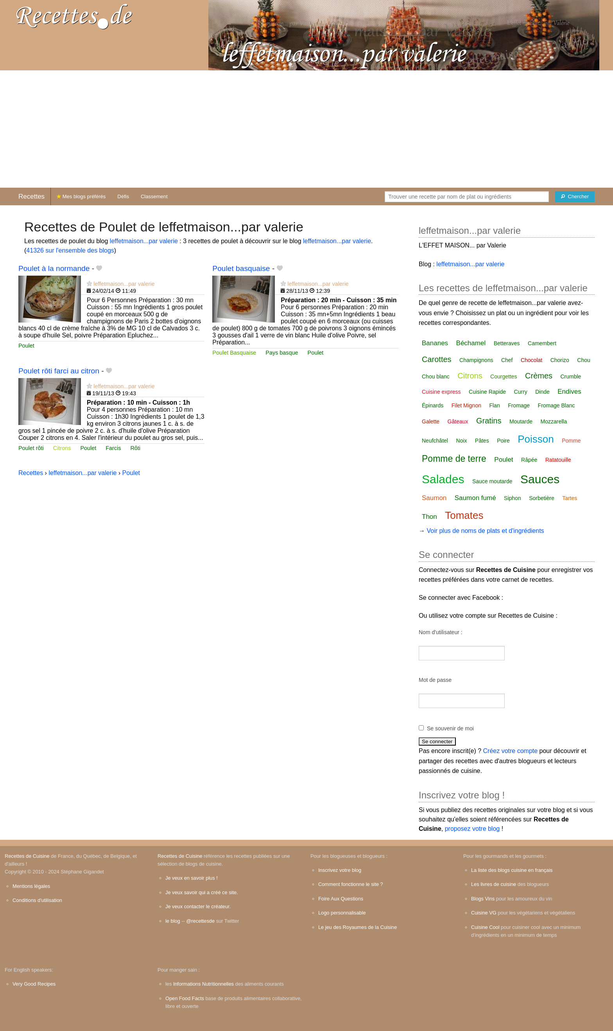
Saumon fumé (475, 498)
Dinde (542, 392)
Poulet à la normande (54, 268)
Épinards (432, 405)
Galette (430, 421)
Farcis (113, 448)
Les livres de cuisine (493, 884)
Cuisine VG (483, 913)
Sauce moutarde (492, 481)
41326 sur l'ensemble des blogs (70, 250)
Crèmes (538, 375)
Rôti (135, 448)
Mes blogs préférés (81, 196)
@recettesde (200, 921)
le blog (172, 921)
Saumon (434, 498)
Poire (503, 441)
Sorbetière (541, 498)
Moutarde (520, 421)
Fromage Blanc (556, 405)
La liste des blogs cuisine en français (511, 870)
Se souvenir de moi (450, 728)
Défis (123, 196)
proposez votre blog (472, 828)
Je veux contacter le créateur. (198, 906)
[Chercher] (575, 196)
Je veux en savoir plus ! (191, 878)
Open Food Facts (184, 998)
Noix (461, 441)
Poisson (536, 439)
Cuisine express (441, 392)
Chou (583, 360)
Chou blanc (436, 376)
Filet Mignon (466, 405)
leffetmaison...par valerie (144, 241)
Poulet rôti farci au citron (58, 371)
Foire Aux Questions (340, 899)
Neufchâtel (435, 441)
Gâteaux (458, 421)
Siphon (512, 498)
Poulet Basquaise (234, 353)
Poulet (26, 345)
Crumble (571, 376)
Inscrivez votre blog (339, 870)
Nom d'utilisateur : (440, 632)
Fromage (519, 405)
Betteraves (507, 343)
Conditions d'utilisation (37, 900)
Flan (494, 405)
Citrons (62, 448)
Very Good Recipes (34, 984)
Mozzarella (554, 421)
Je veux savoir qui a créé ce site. (201, 892)
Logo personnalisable (342, 913)
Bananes (435, 343)
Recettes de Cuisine (27, 856)
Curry (520, 392)
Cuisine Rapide (487, 392)
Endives (569, 391)
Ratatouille (558, 460)
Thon (429, 516)
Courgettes (503, 376)
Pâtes (482, 441)
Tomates (464, 515)
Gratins (488, 420)
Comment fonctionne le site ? (350, 884)
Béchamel (471, 343)
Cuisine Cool (485, 927)
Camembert (542, 343)
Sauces (539, 479)
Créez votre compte (510, 751)
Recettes (31, 196)
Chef (507, 360)
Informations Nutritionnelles (203, 984)
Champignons (476, 360)
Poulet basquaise (241, 268)
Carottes (437, 359)
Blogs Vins (483, 899)
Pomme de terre (454, 459)
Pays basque (281, 353)
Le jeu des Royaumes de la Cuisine (357, 927)
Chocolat (531, 360)
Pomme (571, 441)
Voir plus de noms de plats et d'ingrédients (485, 530)
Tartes (569, 498)
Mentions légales (31, 886)
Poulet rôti (31, 448)
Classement (154, 196)
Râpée (529, 460)
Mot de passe (435, 680)
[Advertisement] (306, 129)
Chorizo (559, 360)
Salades (443, 479)
